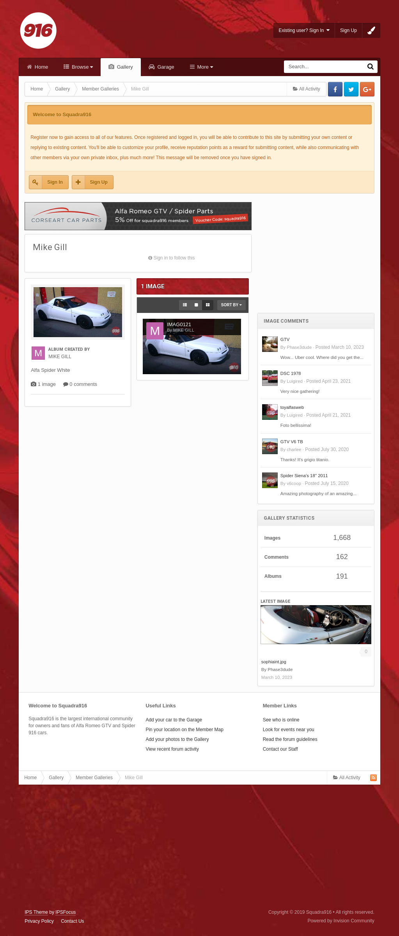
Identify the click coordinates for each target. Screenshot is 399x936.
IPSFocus (65, 912)
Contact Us (72, 921)
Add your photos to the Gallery (177, 739)
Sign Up (348, 30)
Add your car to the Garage (173, 720)
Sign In (55, 182)
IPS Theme (36, 912)
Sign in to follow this (174, 258)
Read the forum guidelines (290, 739)
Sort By (231, 305)
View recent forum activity (172, 749)
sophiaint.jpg (273, 661)
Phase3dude (299, 347)
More (204, 67)
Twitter (351, 89)
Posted (340, 347)
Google (367, 89)
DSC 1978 (290, 373)
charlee (294, 449)
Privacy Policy (39, 921)
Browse (81, 67)
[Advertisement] (315, 248)
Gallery (124, 67)
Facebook (335, 89)
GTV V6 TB (291, 441)
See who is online (281, 720)
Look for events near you (288, 729)
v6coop (294, 483)
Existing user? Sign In (304, 30)
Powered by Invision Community (340, 921)
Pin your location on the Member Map (184, 729)
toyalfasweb (292, 407)
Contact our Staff (280, 749)
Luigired (295, 381)
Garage (165, 67)
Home (40, 67)
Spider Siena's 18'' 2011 (304, 475)
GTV (284, 339)
